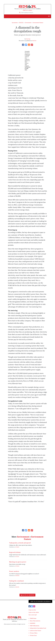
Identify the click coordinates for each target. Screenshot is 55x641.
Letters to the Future (35, 630)
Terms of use (33, 635)
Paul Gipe (28, 39)
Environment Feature (38, 22)
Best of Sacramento (35, 621)
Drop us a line (32, 610)
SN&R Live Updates (27, 10)
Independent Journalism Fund (38, 628)
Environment (28, 22)
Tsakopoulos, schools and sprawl (20, 543)
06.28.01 (17, 575)
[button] (49, 16)
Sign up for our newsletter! (27, 595)
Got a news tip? (33, 614)
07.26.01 (17, 547)
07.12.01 (17, 556)
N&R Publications (34, 625)
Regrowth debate (15, 552)
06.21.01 (17, 587)
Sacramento (15, 22)
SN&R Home (33, 618)
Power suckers (14, 571)
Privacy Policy (33, 633)
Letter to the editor (34, 612)
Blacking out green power (17, 562)
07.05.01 (17, 566)
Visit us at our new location (40, 601)
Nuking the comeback (16, 581)
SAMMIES (32, 623)
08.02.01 (21, 22)
